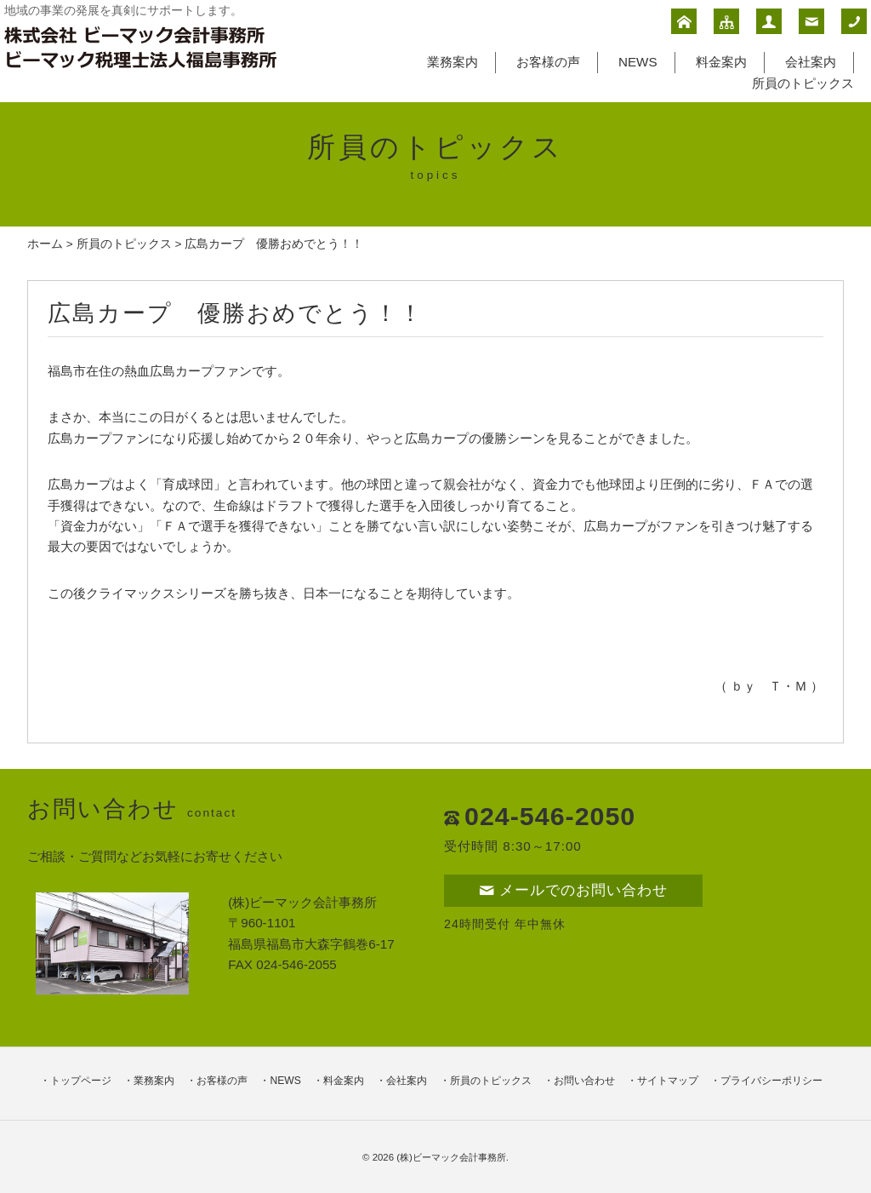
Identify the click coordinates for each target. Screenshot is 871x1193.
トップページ (80, 1081)
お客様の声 (548, 61)
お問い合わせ (584, 1081)
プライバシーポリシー (771, 1081)
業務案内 (452, 61)
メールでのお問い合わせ (573, 890)
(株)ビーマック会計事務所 (451, 1157)
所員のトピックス (803, 83)
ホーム (45, 244)
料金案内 (721, 61)
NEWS (638, 61)
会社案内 (810, 61)
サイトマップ (667, 1081)
